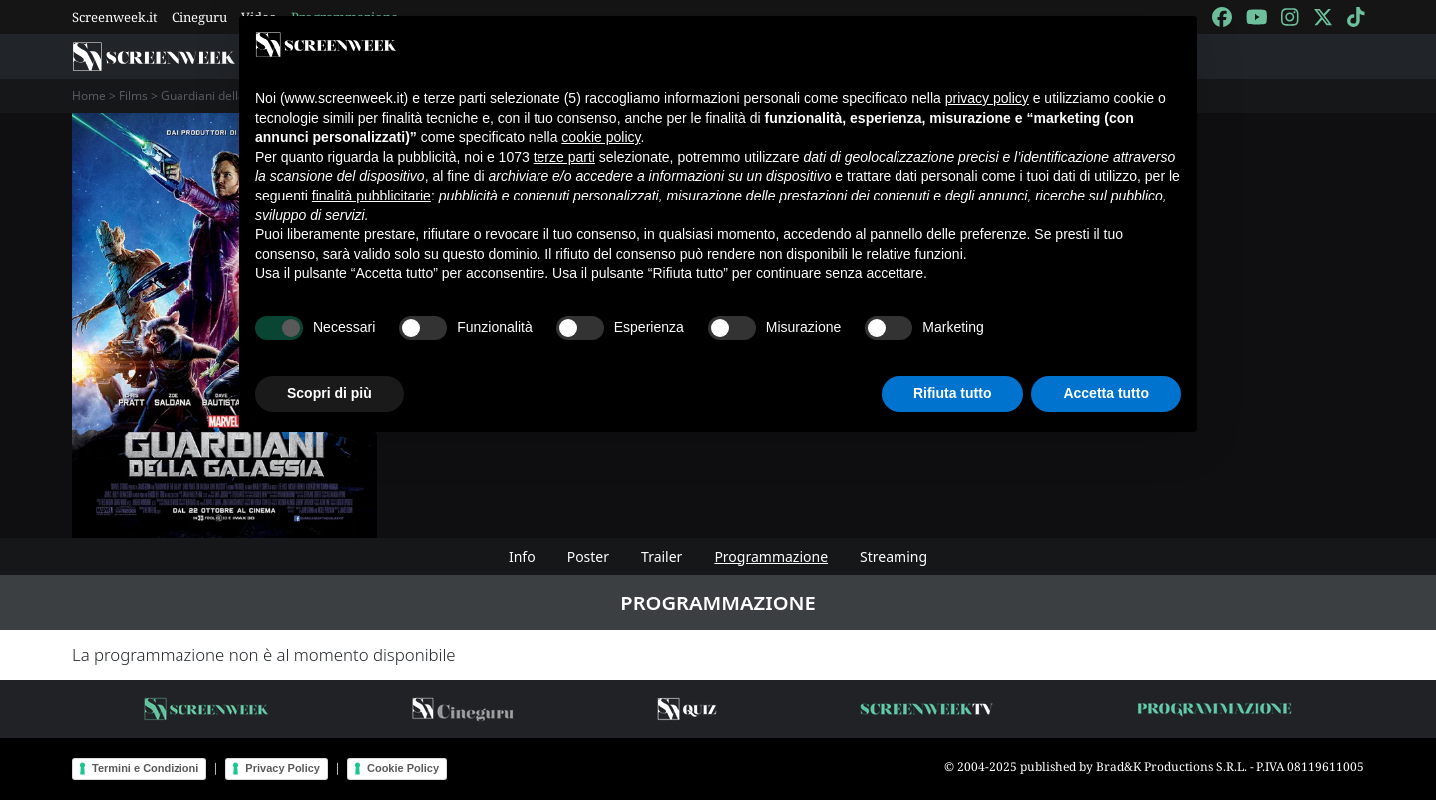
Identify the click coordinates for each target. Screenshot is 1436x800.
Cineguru (199, 17)
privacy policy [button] (987, 98)
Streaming (893, 556)
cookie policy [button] (600, 137)
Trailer (661, 556)
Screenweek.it (115, 17)
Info (522, 556)
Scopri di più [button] (329, 393)
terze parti (564, 157)
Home (89, 95)
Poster (588, 556)
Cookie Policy (403, 768)
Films (133, 95)
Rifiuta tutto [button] (952, 393)
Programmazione (771, 556)
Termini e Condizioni (145, 768)
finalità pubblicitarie (371, 195)
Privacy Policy (282, 768)
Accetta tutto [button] (1106, 393)
